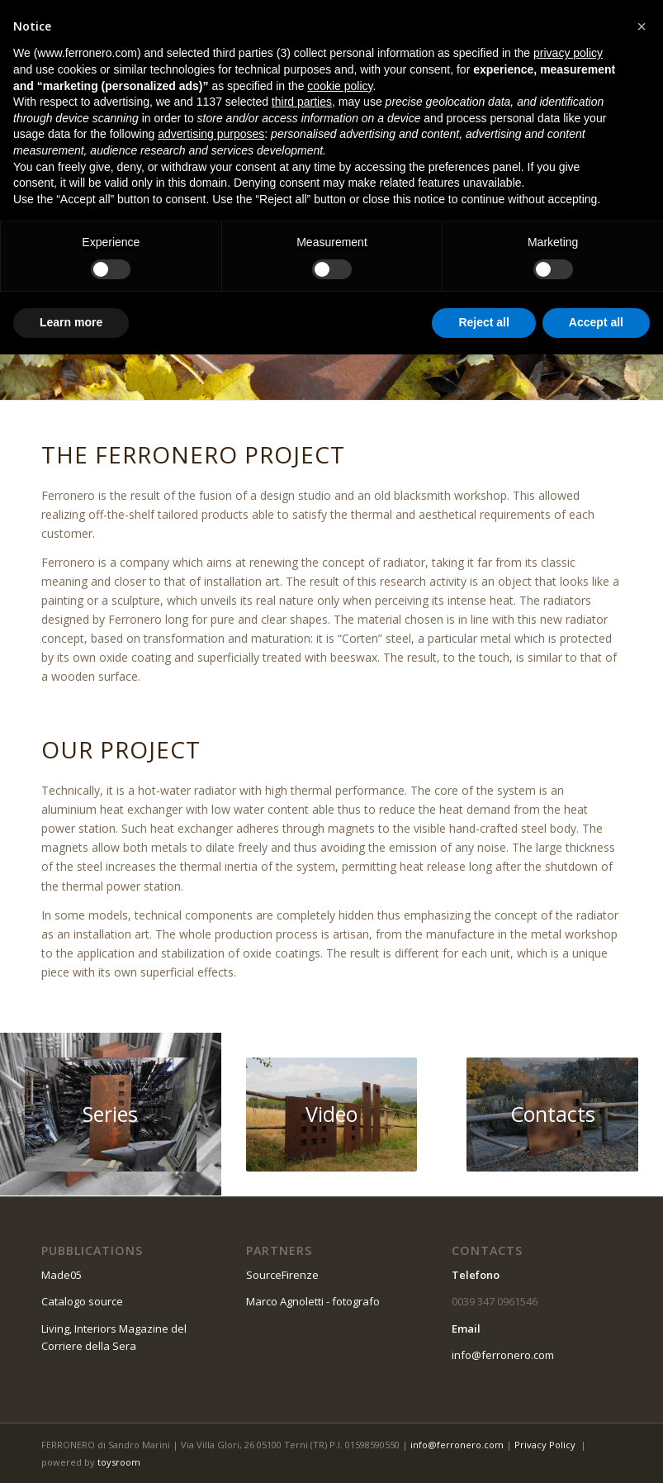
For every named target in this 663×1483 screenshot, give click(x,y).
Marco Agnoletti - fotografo (313, 1301)
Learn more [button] (71, 322)
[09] (552, 1115)
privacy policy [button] (568, 52)
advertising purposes (211, 133)
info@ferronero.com (503, 1355)
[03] (332, 1115)
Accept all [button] (596, 322)
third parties (302, 101)
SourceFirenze (282, 1274)
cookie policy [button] (339, 86)
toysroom (118, 1462)
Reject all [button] (483, 322)
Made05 (61, 1274)
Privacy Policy (544, 1444)
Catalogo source (82, 1301)
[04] (111, 1115)
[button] (641, 26)
